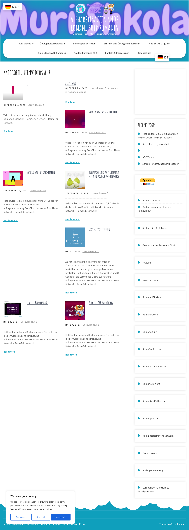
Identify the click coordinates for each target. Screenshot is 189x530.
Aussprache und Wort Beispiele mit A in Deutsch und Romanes (104, 174)
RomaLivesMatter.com (154, 401)
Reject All (41, 517)
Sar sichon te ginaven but (155, 144)
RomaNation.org (151, 383)
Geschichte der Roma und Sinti (158, 245)
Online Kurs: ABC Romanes (52, 52)
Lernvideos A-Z (36, 104)
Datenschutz (144, 52)
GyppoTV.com (149, 453)
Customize (20, 517)
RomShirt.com (150, 314)
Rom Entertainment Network (157, 435)
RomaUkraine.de (151, 200)
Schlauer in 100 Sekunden (155, 228)
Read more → (10, 131)
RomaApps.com (150, 418)
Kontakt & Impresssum (117, 52)
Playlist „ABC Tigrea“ (159, 43)
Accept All (60, 517)
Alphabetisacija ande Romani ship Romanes (94, 23)
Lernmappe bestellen (84, 43)
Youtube (146, 262)
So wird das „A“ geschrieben (41, 172)
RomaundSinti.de (151, 297)
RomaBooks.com (151, 349)
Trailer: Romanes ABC (85, 52)
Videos (82, 92)
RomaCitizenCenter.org (154, 366)
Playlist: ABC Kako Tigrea (101, 302)
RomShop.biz (149, 332)
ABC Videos (25, 43)
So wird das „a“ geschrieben (103, 112)
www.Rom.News (150, 280)
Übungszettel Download (52, 43)
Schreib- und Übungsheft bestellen (122, 43)
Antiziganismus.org (152, 470)
